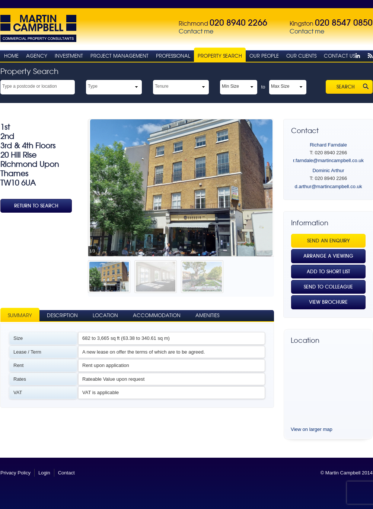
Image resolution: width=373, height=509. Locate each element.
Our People (264, 56)
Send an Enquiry (328, 241)
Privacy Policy (15, 473)
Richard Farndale (328, 145)
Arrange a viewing (328, 256)
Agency (36, 56)
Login (44, 473)
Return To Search (36, 206)
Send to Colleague (328, 287)
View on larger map (311, 429)
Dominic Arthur (328, 170)
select (71, 86)
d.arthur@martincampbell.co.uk (328, 186)
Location (105, 315)
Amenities (207, 315)
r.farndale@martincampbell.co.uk (328, 160)
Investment (69, 56)
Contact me (196, 31)
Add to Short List (328, 271)
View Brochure (328, 302)
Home (11, 56)
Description (62, 315)
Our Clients (301, 56)
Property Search (220, 56)
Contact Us (339, 56)
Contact (66, 473)
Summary (20, 315)
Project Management (119, 56)
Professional (173, 56)
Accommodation (157, 315)
